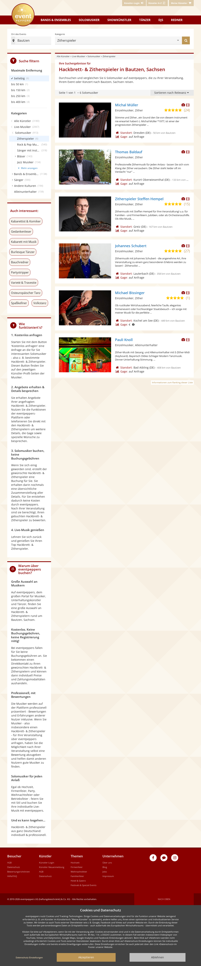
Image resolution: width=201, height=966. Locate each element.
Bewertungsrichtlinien (18, 871)
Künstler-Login (46, 862)
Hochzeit (75, 862)
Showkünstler (119, 20)
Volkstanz (39, 303)
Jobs (104, 871)
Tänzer (145, 20)
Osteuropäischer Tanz (25, 293)
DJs (160, 20)
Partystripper (20, 272)
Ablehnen (157, 957)
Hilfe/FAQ (12, 876)
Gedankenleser (21, 231)
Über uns (107, 862)
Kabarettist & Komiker (26, 221)
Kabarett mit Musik (24, 242)
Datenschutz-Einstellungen (29, 957)
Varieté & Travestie (23, 282)
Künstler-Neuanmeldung (51, 867)
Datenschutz (13, 867)
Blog (104, 867)
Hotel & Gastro (78, 880)
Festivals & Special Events (83, 885)
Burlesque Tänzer (23, 252)
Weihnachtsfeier (79, 871)
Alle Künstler (63, 56)
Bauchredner (19, 262)
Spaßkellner (19, 303)
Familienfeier (77, 876)
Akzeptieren (86, 957)
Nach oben (164, 899)
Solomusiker (89, 20)
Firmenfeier (77, 867)
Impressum (108, 876)
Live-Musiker (78, 56)
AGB (9, 862)
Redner (177, 20)
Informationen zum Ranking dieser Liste (172, 382)
